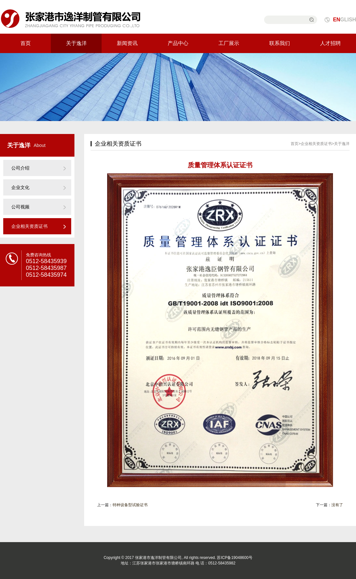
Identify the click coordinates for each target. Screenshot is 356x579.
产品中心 (178, 43)
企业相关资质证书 (29, 226)
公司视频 (20, 206)
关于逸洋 (76, 43)
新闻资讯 (127, 43)
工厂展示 (228, 43)
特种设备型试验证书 (130, 505)
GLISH (344, 19)
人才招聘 (330, 43)
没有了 (337, 505)
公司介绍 (20, 168)
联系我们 (279, 43)
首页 (25, 43)
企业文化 (20, 187)
